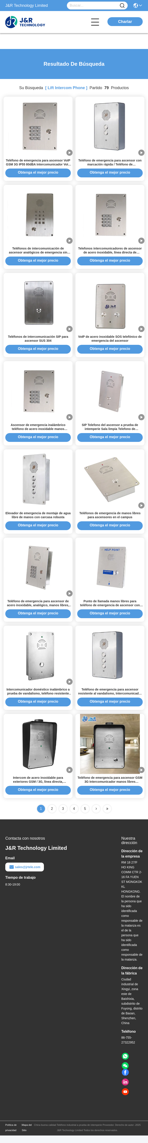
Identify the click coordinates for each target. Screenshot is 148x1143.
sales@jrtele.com (24, 874)
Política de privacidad (11, 1135)
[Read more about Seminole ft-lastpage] (107, 816)
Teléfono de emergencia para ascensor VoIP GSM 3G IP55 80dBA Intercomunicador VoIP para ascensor (38, 165)
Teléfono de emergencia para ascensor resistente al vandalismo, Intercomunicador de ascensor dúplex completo (110, 700)
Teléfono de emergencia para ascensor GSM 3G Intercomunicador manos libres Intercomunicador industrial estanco (110, 789)
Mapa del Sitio (27, 1135)
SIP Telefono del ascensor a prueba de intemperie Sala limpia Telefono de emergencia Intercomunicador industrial (110, 432)
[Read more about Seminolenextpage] (96, 816)
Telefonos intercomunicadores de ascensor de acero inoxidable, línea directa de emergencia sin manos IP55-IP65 (110, 254)
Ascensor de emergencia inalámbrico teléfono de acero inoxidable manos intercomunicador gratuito (38, 432)
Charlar (125, 21)
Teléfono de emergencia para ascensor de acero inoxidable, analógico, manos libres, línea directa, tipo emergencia (38, 611)
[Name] (122, 5)
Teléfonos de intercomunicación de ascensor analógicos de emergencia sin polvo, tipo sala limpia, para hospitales (38, 254)
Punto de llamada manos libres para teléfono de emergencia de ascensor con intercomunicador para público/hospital (110, 611)
